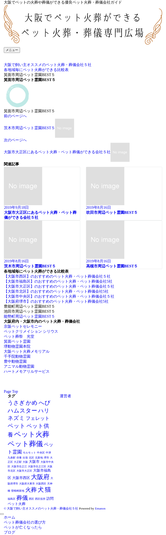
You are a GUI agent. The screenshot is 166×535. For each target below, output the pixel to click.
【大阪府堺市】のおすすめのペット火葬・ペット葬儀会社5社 (56, 301)
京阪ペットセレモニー (23, 326)
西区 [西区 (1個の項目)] (31, 499)
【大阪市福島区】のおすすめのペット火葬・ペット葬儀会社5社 (58, 281)
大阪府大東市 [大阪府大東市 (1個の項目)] (27, 483)
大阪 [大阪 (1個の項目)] (25, 462)
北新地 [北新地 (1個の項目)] (39, 457)
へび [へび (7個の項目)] (44, 402)
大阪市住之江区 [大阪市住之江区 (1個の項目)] (37, 466)
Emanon (100, 508)
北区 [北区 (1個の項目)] (31, 457)
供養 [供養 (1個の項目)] (19, 457)
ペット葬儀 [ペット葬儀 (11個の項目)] (25, 444)
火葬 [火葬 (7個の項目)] (31, 489)
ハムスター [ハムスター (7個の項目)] (22, 410)
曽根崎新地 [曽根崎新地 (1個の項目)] (17, 490)
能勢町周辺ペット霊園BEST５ (29, 316)
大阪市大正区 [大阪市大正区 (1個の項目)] (24, 470)
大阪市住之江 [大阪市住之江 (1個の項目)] (19, 466)
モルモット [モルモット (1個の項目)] (29, 452)
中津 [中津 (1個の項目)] (48, 452)
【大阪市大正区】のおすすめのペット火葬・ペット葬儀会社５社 (59, 286)
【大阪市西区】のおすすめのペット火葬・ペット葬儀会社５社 (57, 276)
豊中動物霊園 (15, 361)
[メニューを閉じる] (2, 514)
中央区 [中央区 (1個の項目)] (41, 452)
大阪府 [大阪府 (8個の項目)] (40, 477)
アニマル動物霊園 (19, 366)
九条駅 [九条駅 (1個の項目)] (11, 457)
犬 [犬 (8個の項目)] (41, 489)
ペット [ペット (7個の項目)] (16, 426)
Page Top (11, 391)
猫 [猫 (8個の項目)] (48, 489)
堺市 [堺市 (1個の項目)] (46, 457)
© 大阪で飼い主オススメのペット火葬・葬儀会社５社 (41, 508)
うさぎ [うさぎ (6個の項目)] (16, 403)
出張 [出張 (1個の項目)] (25, 457)
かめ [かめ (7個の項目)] (32, 402)
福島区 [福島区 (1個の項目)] (11, 499)
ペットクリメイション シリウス (31, 331)
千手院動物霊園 (17, 356)
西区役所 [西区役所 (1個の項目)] (40, 499)
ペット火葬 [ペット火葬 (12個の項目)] (31, 434)
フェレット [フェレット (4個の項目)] (38, 418)
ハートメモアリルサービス (27, 371)
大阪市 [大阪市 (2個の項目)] (34, 462)
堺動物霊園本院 (17, 346)
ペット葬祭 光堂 (19, 336)
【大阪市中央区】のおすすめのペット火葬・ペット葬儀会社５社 (59, 296)
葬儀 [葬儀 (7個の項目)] (22, 497)
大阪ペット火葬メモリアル (27, 351)
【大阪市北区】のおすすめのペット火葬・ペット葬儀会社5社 (56, 291)
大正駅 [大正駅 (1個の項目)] (18, 462)
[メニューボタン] (12, 50)
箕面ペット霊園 (17, 341)
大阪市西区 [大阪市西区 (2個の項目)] (21, 478)
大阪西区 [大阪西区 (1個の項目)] (41, 483)
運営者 (65, 396)
